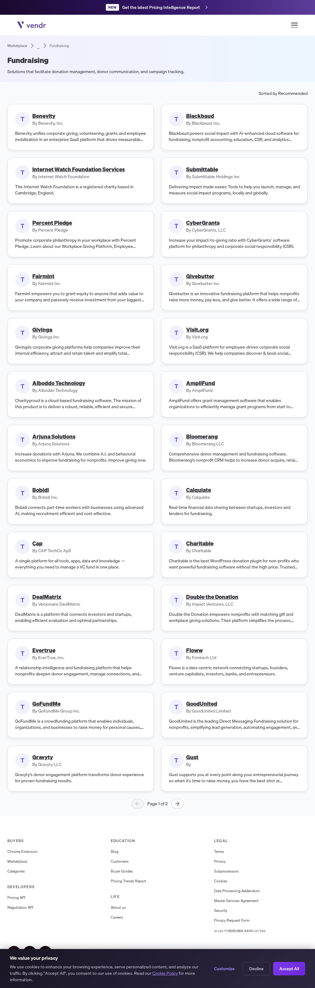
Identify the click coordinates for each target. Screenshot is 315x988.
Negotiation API (20, 907)
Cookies (220, 881)
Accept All (289, 968)
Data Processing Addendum (237, 891)
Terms (219, 851)
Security (220, 910)
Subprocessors (226, 871)
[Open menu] (294, 25)
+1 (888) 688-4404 (238, 931)
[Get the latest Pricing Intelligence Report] (157, 7)
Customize (224, 968)
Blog (114, 851)
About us (118, 907)
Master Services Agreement (236, 901)
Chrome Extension (22, 851)
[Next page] (177, 804)
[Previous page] (137, 804)
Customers (120, 861)
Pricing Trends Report (128, 881)
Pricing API (16, 897)
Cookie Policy (165, 973)
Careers (117, 917)
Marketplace (17, 861)
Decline (256, 968)
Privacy (220, 861)
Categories (16, 871)
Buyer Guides (122, 871)
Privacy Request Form (231, 920)
